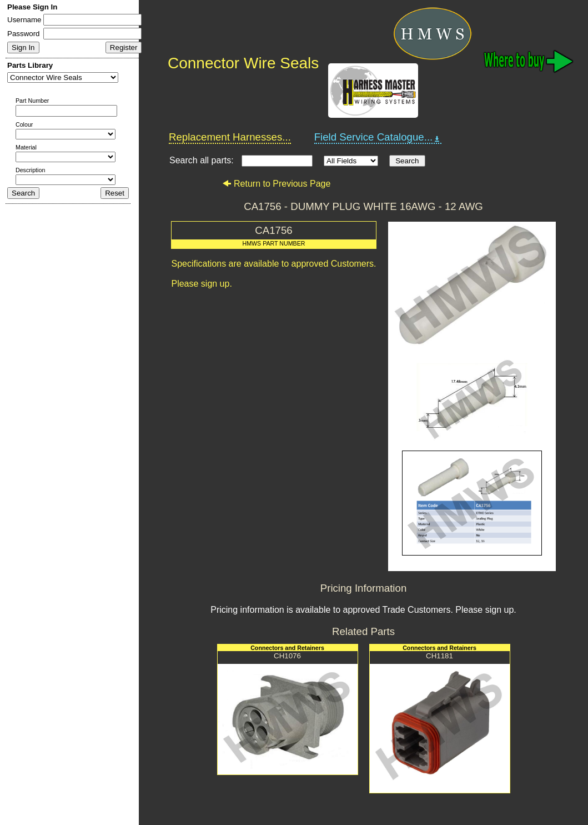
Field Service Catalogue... (378, 137)
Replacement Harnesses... (230, 137)
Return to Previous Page (276, 183)
